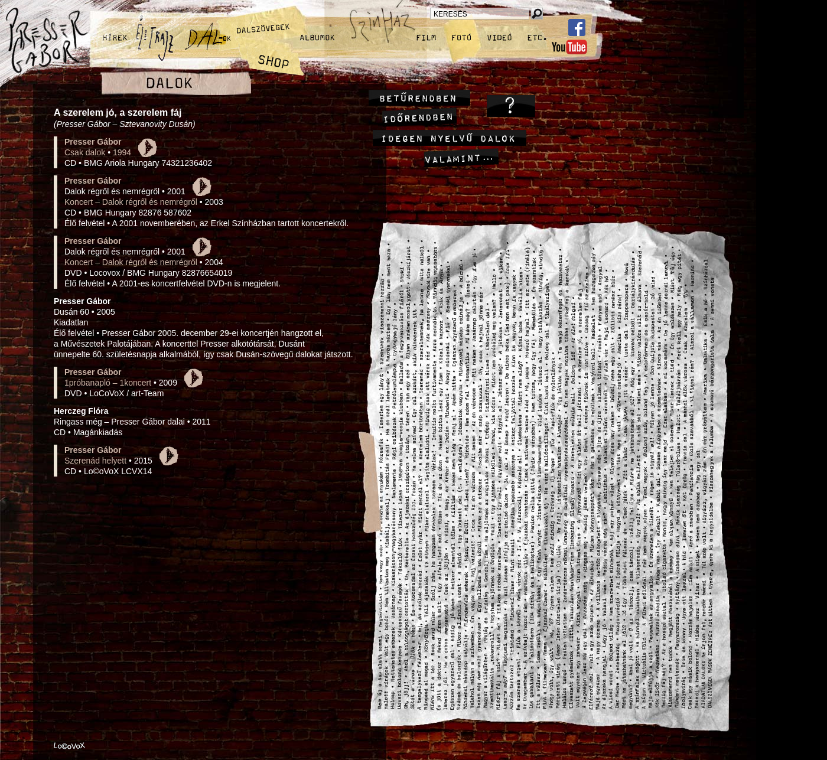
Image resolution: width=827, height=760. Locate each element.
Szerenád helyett (95, 460)
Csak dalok (84, 152)
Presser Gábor (93, 141)
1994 (122, 152)
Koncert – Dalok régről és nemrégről (130, 202)
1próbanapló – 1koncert (107, 382)
